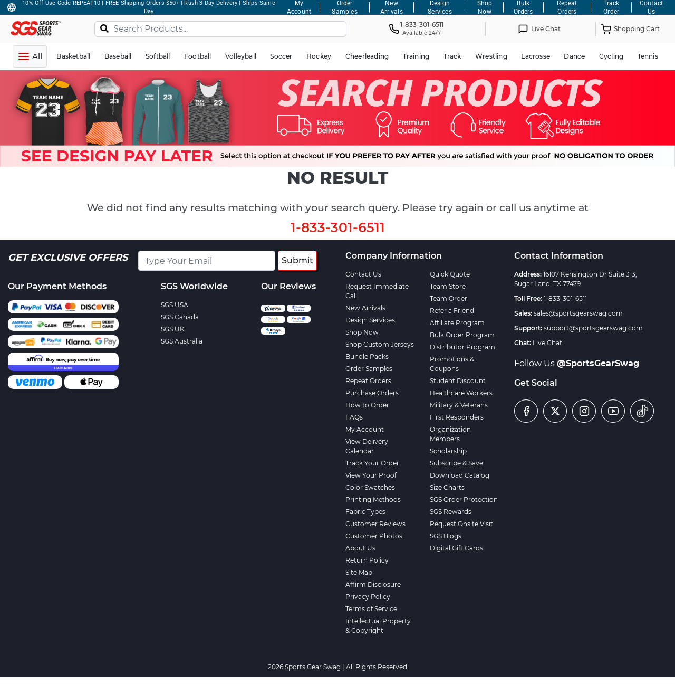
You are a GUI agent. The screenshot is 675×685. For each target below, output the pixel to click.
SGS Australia (181, 341)
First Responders (457, 417)
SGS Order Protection (464, 499)
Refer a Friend (452, 311)
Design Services (370, 320)
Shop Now (362, 332)
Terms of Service (371, 609)
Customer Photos (373, 536)
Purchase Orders (372, 393)
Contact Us (363, 274)
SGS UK (173, 329)
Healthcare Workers (461, 393)
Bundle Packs (367, 356)
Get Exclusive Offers (68, 257)
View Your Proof (371, 475)
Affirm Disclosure (373, 584)
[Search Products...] (220, 29)
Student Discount (458, 381)
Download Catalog (459, 475)
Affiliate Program (457, 323)
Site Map (358, 572)
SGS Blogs (445, 536)
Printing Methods (373, 499)
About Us (360, 548)
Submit (297, 260)
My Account (364, 429)
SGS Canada (180, 317)
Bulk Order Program (462, 335)
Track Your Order (372, 463)
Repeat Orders (368, 381)
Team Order (448, 298)
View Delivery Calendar (366, 446)
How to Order (367, 405)
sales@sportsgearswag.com (578, 313)
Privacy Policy (367, 597)
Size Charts (447, 487)
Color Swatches (370, 487)
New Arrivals (365, 308)
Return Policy (367, 560)
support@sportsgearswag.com (593, 328)
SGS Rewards (450, 512)
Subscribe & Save (456, 463)
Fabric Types (365, 512)
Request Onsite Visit (461, 524)
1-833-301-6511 (338, 227)
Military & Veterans (459, 405)
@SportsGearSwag (598, 363)
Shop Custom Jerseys (379, 344)
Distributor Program (462, 347)
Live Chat (547, 343)
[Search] (104, 28)
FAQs (354, 417)
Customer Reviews (375, 524)
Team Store (448, 286)
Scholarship (448, 451)
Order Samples (368, 369)
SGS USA (174, 305)
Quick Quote (450, 274)
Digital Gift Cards (456, 548)
